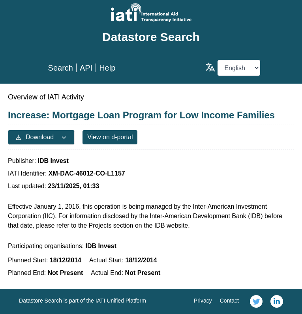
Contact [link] (229, 300)
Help (107, 68)
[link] (256, 301)
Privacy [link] (203, 300)
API (86, 68)
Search (60, 68)
